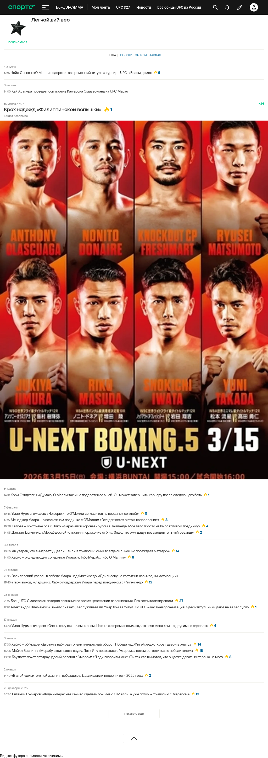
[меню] (45, 7)
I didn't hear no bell (16, 116)
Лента (112, 55)
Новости (125, 55)
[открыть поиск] (215, 7)
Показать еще (134, 714)
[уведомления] (227, 7)
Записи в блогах (148, 55)
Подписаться (17, 42)
